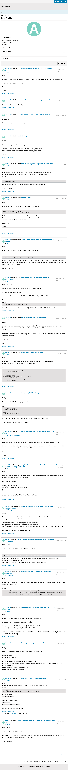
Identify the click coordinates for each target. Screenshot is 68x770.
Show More (60, 755)
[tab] (6, 59)
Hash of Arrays (23, 136)
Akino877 (8, 68)
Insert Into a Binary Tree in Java (32, 352)
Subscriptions (7, 48)
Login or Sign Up (60, 1)
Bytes (26, 762)
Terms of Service (52, 762)
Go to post (11, 93)
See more (4, 93)
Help (30, 762)
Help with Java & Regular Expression (33, 678)
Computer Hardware (13, 435)
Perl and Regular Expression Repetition (34, 317)
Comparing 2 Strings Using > (30, 393)
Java (8, 354)
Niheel (14, 713)
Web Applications (12, 510)
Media (22, 59)
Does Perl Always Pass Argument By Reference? (34, 100)
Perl (8, 72)
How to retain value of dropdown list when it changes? (36, 539)
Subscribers (7, 51)
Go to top (63, 762)
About (15, 59)
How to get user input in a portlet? (32, 643)
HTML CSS (10, 541)
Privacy (44, 762)
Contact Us (36, 762)
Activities (6, 59)
